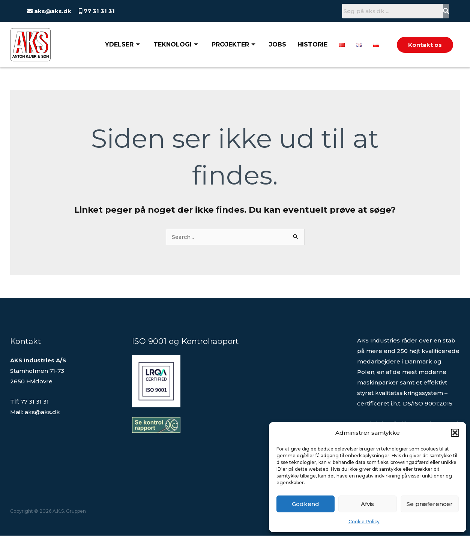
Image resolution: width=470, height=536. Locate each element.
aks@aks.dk (52, 11)
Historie (312, 44)
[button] (455, 433)
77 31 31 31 (98, 11)
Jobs (277, 44)
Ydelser (122, 44)
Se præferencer (430, 503)
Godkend (305, 503)
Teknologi (175, 44)
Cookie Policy (364, 521)
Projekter (233, 44)
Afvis (367, 503)
